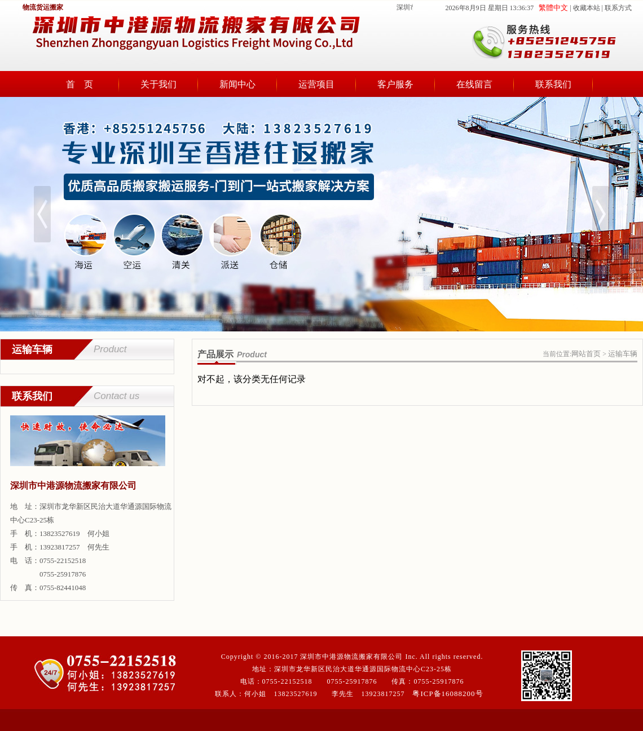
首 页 (79, 84)
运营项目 (316, 84)
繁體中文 (553, 7)
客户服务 (395, 84)
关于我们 (158, 84)
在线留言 (474, 84)
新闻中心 (237, 84)
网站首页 (586, 353)
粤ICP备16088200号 (447, 693)
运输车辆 (622, 353)
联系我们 (553, 84)
